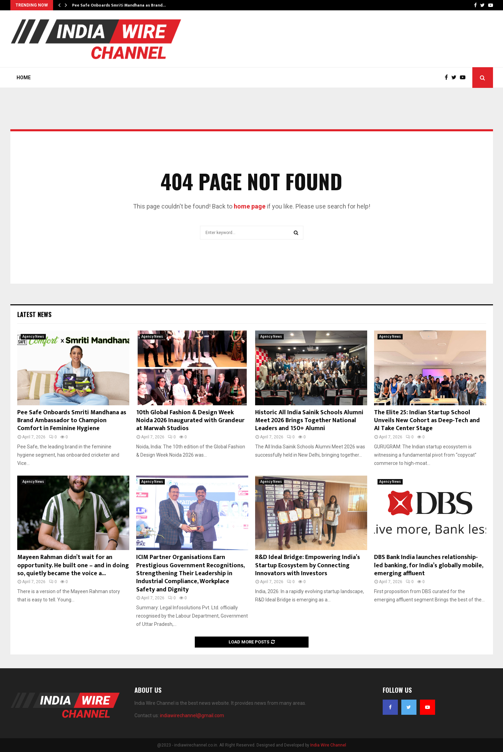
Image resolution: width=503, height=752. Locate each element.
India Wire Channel (328, 745)
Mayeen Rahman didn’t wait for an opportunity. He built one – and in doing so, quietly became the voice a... (73, 565)
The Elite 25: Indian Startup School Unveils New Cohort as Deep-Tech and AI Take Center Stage (427, 420)
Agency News (33, 336)
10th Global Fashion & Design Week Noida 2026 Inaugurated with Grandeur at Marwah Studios (190, 420)
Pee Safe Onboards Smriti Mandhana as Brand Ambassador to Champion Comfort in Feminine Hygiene (71, 420)
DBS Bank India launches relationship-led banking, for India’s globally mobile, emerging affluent (428, 565)
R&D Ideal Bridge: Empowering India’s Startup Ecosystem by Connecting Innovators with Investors (307, 565)
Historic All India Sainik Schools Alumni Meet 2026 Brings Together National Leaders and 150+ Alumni (309, 420)
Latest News (34, 314)
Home (24, 77)
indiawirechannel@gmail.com (192, 715)
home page (249, 206)
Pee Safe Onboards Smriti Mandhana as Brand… (119, 5)
